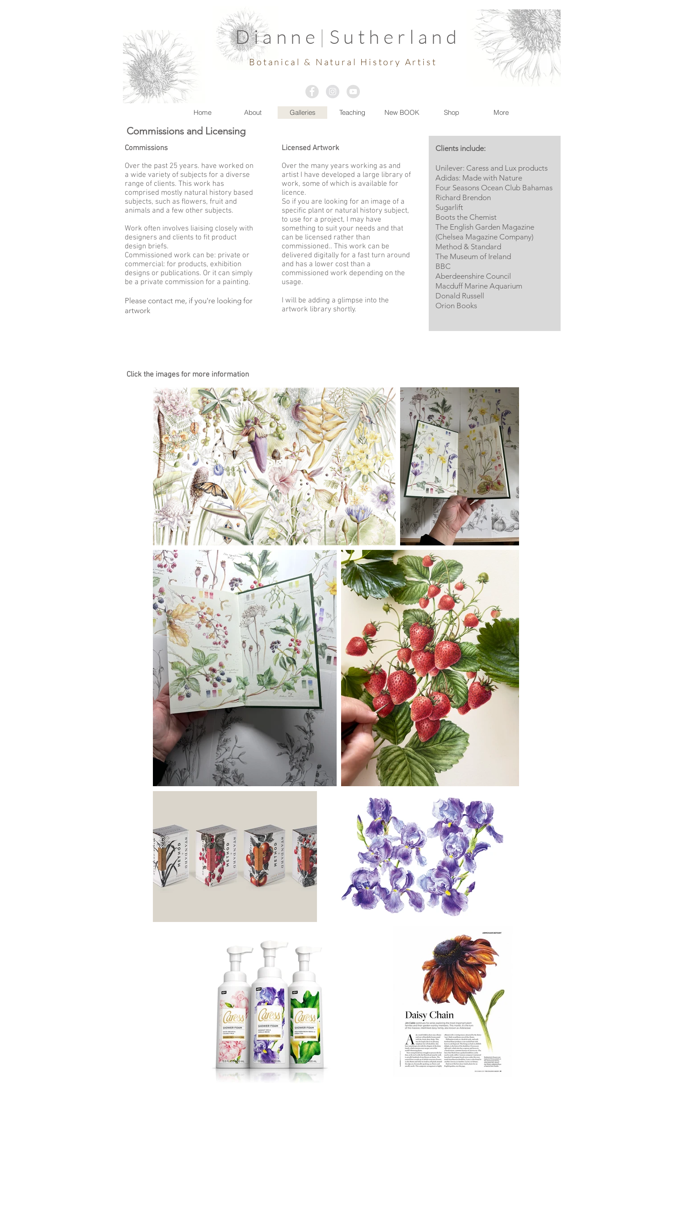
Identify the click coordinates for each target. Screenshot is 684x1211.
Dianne (277, 36)
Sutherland (395, 36)
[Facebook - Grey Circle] (312, 91)
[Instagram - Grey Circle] (332, 91)
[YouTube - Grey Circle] (353, 91)
